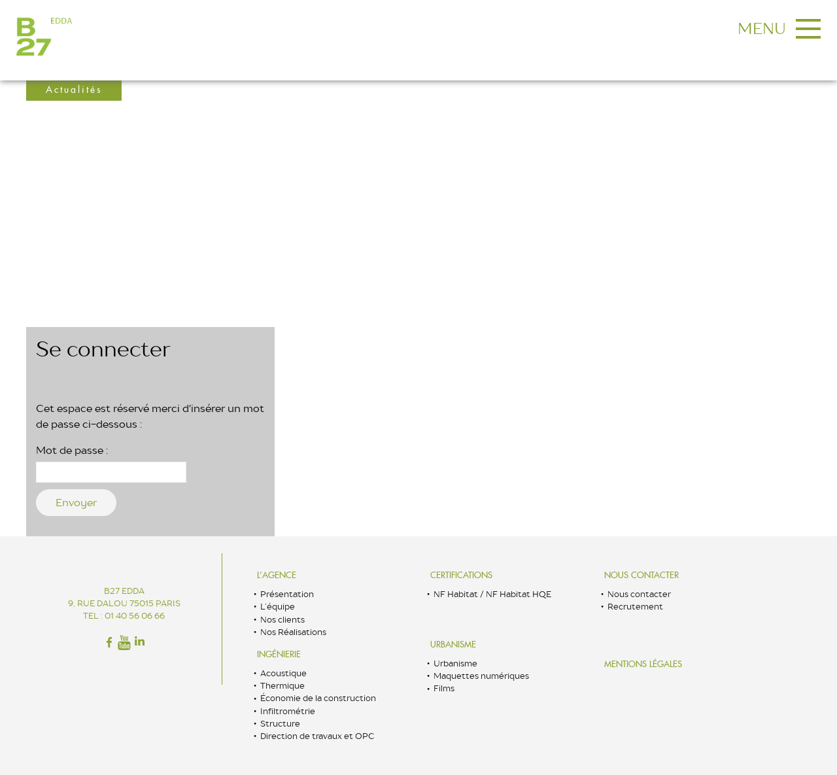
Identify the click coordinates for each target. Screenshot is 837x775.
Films (444, 688)
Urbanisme (453, 644)
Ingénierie (279, 654)
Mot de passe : (111, 463)
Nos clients (282, 619)
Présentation (287, 594)
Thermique (282, 685)
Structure (280, 723)
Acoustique (283, 673)
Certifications (461, 575)
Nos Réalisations (293, 632)
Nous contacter (641, 575)
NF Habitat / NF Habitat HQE (492, 594)
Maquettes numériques (481, 675)
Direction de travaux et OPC (317, 736)
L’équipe (277, 606)
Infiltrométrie (287, 711)
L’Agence (276, 575)
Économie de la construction (318, 698)
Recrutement (635, 606)
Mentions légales (643, 664)
